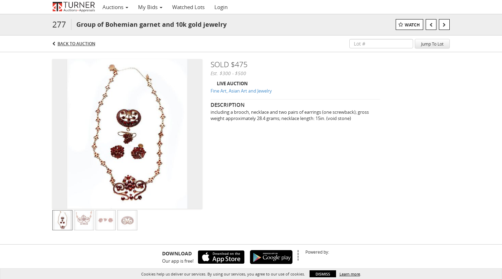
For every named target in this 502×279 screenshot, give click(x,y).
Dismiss (322, 274)
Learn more (350, 274)
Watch (412, 25)
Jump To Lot (432, 44)
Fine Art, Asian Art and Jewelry (241, 91)
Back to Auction (76, 44)
